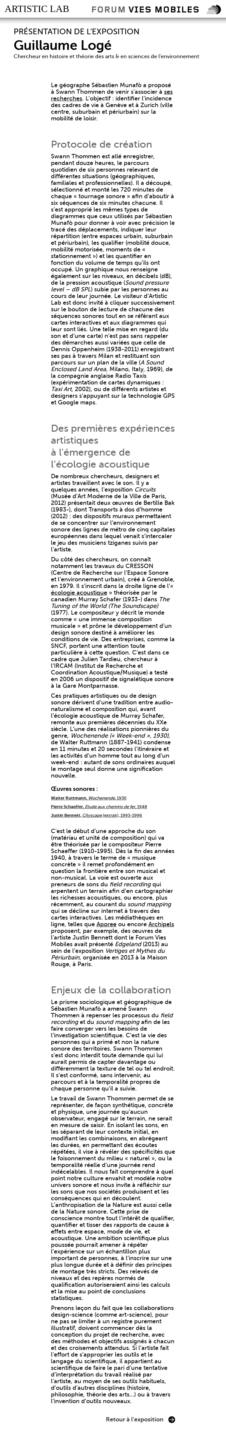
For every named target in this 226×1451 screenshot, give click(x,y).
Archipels (161, 924)
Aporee (106, 924)
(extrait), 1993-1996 (96, 815)
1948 (99, 806)
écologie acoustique (79, 592)
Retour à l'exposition (134, 1419)
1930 (88, 798)
